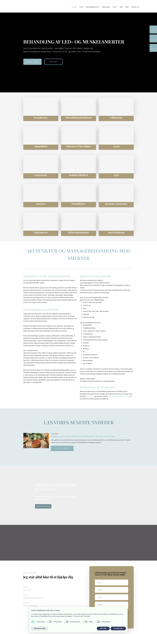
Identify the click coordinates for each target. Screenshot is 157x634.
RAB (121, 7)
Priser (115, 7)
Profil (81, 7)
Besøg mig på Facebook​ (43, 506)
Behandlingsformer (92, 7)
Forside (74, 7)
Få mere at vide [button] (39, 628)
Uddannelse (106, 7)
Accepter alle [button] (118, 628)
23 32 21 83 (90, 396)
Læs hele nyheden (62, 448)
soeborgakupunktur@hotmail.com (118, 396)
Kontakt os (135, 7)
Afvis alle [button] (103, 628)
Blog (127, 7)
